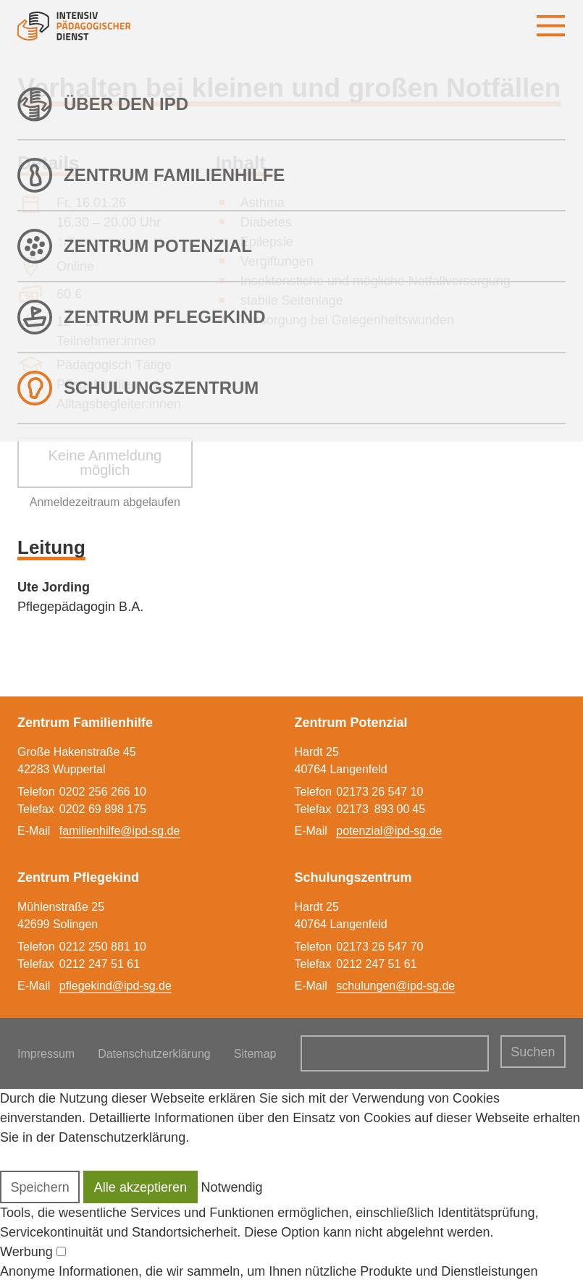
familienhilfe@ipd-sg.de (119, 831)
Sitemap (255, 1054)
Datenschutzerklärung (154, 1054)
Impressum (46, 1054)
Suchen (533, 1052)
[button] (40, 1187)
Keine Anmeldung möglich (105, 462)
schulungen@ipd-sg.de (395, 986)
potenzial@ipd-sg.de (389, 831)
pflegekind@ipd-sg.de (115, 986)
